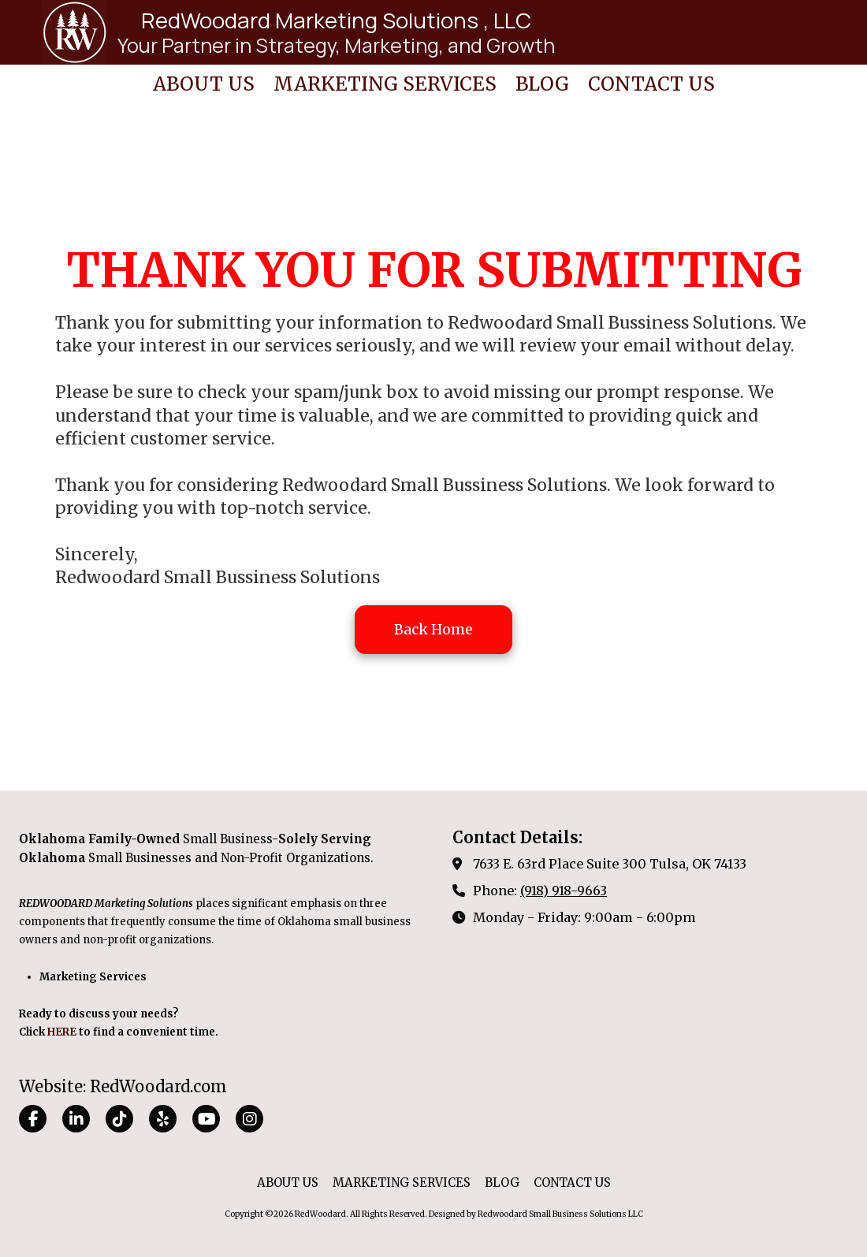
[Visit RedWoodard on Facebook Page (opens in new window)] (33, 1118)
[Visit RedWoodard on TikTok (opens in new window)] (119, 1118)
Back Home (433, 629)
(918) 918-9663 (563, 890)
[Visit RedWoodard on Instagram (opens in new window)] (249, 1118)
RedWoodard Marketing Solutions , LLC (336, 20)
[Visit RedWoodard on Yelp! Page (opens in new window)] (163, 1118)
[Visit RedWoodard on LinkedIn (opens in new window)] (76, 1118)
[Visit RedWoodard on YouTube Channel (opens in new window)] (206, 1118)
